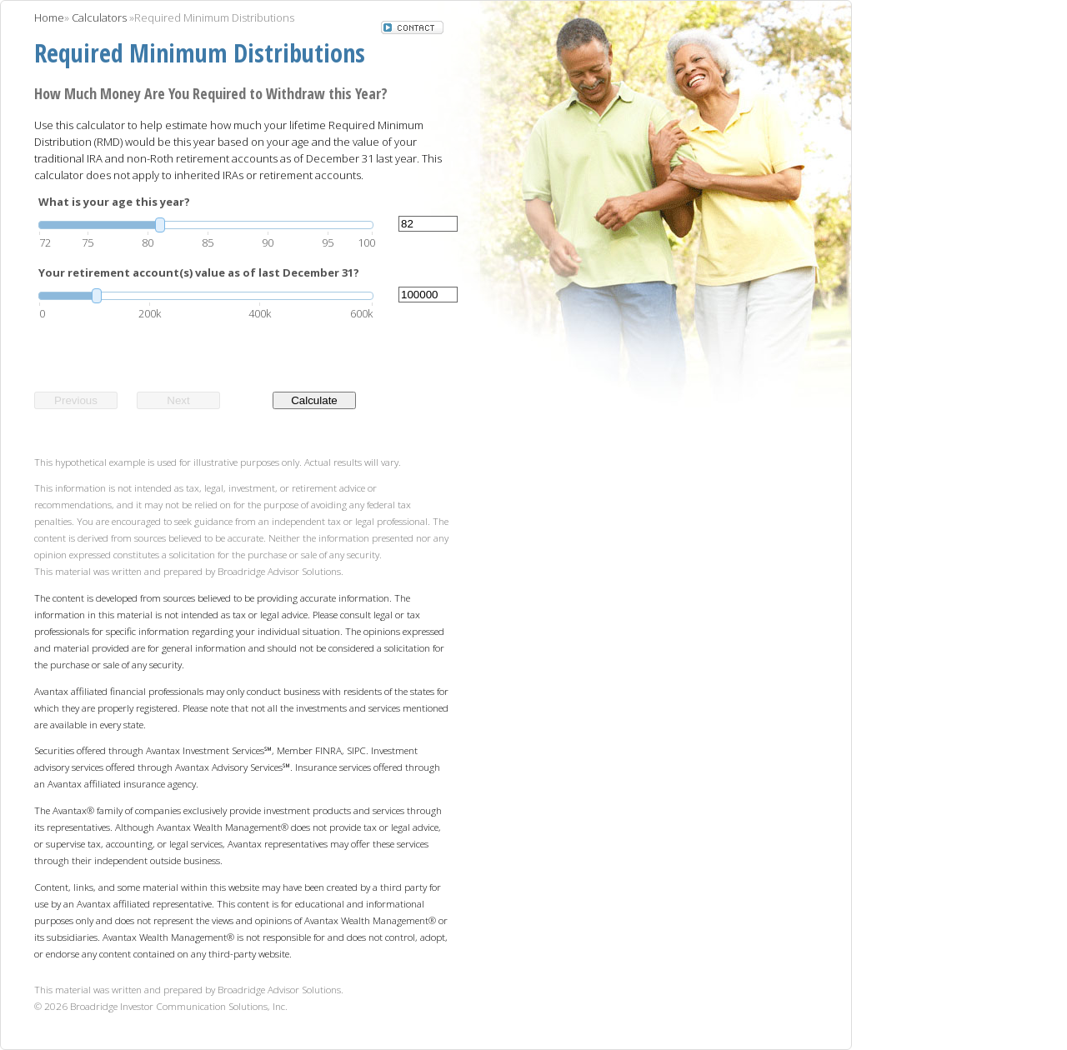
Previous (76, 400)
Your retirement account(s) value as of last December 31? (198, 272)
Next (178, 400)
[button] (412, 29)
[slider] (205, 225)
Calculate (314, 400)
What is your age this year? (114, 201)
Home (49, 17)
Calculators (99, 17)
